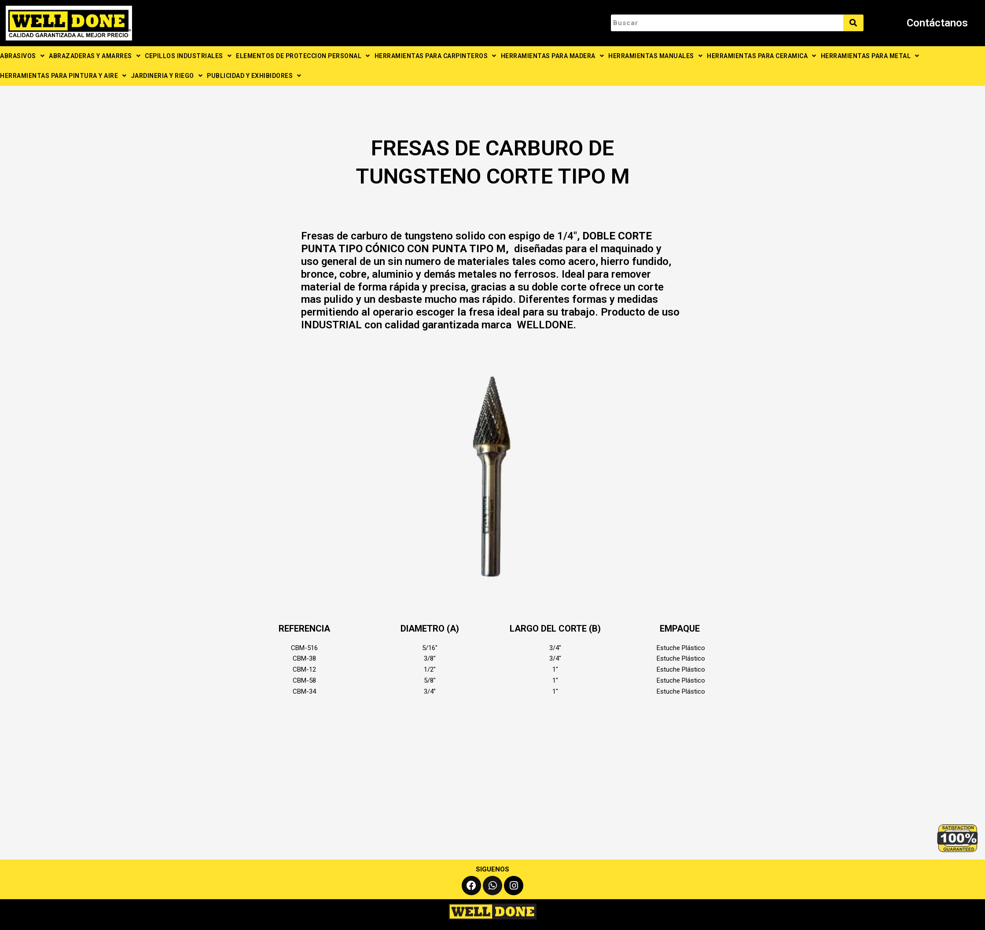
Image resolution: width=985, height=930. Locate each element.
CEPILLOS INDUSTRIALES (188, 55)
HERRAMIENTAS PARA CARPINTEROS (435, 55)
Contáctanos (937, 23)
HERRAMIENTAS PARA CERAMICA (761, 55)
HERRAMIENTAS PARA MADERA (552, 55)
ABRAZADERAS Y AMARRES (94, 55)
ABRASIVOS (22, 55)
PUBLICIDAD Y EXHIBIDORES (254, 75)
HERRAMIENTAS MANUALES (655, 55)
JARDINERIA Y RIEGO (167, 75)
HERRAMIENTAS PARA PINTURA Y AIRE (63, 75)
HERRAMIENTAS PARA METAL (870, 55)
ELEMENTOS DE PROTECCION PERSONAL (303, 55)
